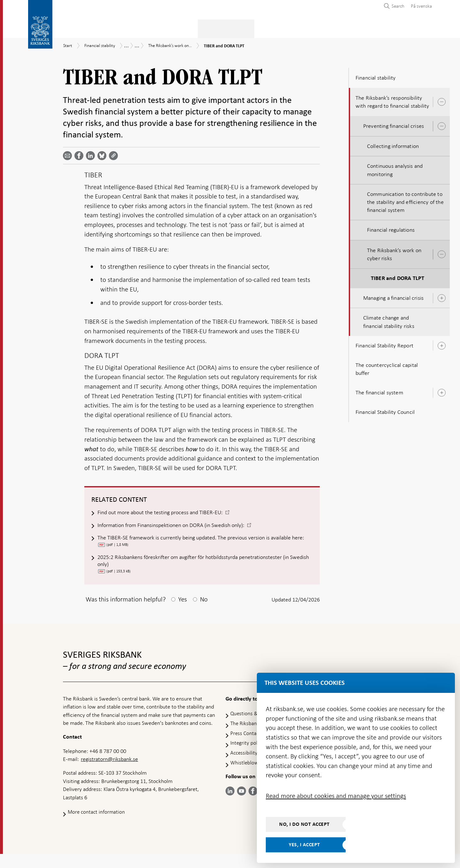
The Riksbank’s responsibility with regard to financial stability (392, 99)
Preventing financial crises (393, 124)
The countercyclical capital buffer (387, 367)
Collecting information (393, 144)
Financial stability (228, 27)
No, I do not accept (304, 824)
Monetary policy (173, 27)
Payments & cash (120, 27)
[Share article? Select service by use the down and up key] (91, 153)
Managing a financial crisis (393, 295)
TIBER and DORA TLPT (398, 276)
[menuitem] (420, 6)
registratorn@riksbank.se (109, 773)
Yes (182, 613)
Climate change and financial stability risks (388, 319)
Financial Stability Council (385, 410)
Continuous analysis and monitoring (395, 168)
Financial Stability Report (384, 343)
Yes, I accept (304, 844)
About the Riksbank (374, 27)
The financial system (379, 390)
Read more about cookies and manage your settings (336, 796)
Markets (272, 27)
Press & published (316, 27)
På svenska (421, 6)
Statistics (75, 27)
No (204, 613)
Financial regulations (391, 228)
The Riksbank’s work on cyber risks (394, 252)
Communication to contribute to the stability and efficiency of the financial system (405, 200)
